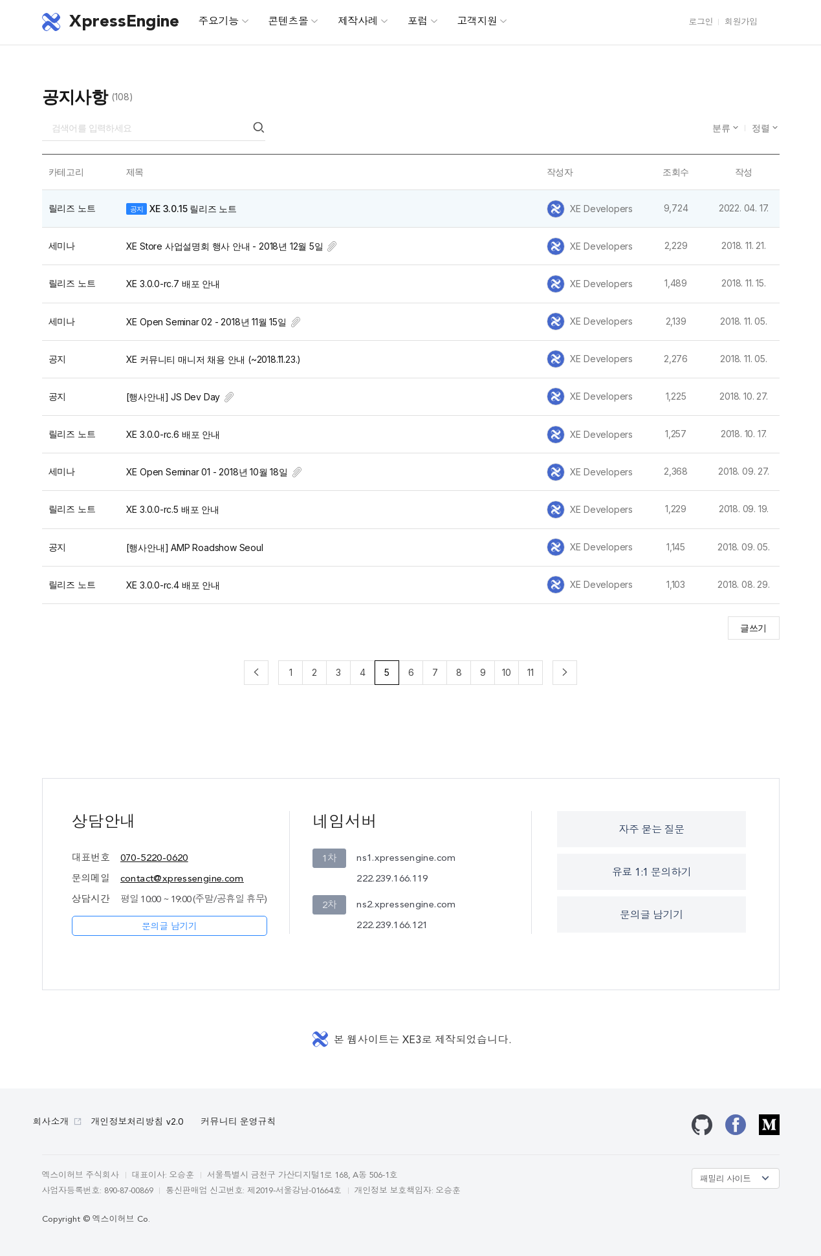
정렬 (762, 127)
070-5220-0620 (154, 858)
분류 (722, 127)
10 (506, 672)
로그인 (700, 22)
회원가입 (741, 22)
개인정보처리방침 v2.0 (137, 1122)
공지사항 (75, 97)
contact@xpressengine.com (182, 879)
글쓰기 (753, 627)
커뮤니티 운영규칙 (238, 1122)
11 (530, 672)
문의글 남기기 (169, 926)
